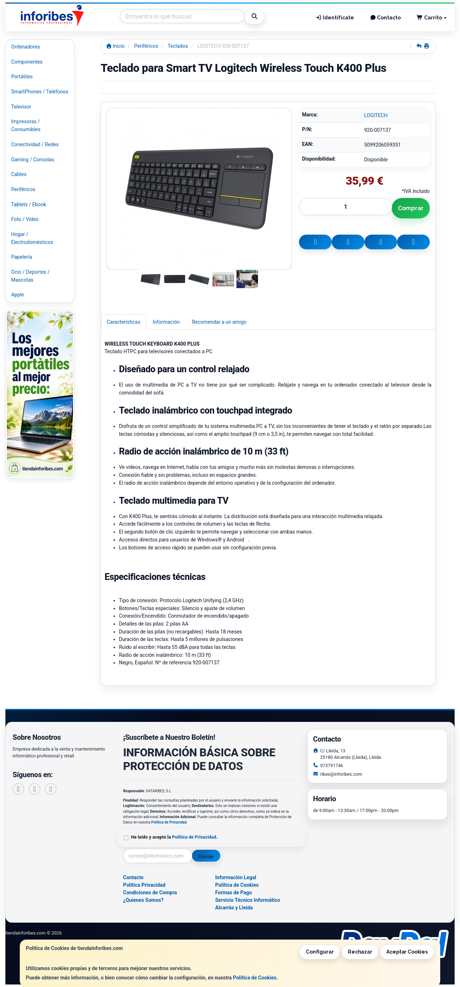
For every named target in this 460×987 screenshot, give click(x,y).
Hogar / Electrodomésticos (32, 238)
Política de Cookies (254, 978)
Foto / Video (24, 219)
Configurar (320, 952)
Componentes (26, 62)
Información (166, 322)
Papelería (21, 257)
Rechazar (360, 952)
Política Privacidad (144, 885)
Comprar (411, 208)
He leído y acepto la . (174, 837)
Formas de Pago (233, 892)
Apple (17, 295)
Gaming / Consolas (32, 159)
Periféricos (23, 189)
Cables (19, 174)
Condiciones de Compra (150, 892)
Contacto (385, 17)
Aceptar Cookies (407, 952)
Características (124, 322)
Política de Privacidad (169, 822)
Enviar (206, 856)
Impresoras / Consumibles (25, 125)
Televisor (21, 107)
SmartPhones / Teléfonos (39, 91)
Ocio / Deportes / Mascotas (30, 276)
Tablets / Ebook (28, 204)
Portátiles (22, 76)
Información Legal (235, 877)
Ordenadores (25, 47)
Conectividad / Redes (35, 144)
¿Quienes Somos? (143, 900)
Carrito (432, 17)
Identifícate (334, 17)
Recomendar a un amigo (219, 322)
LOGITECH (375, 115)
